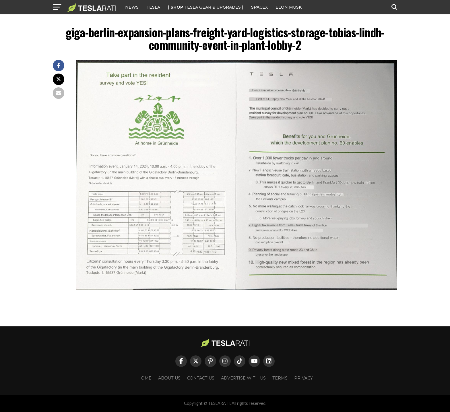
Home (144, 378)
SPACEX (259, 7)
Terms (280, 378)
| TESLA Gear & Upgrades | (205, 7)
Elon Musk (289, 7)
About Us (169, 378)
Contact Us (200, 378)
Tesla (153, 7)
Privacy (303, 378)
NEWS (132, 7)
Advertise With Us (243, 378)
